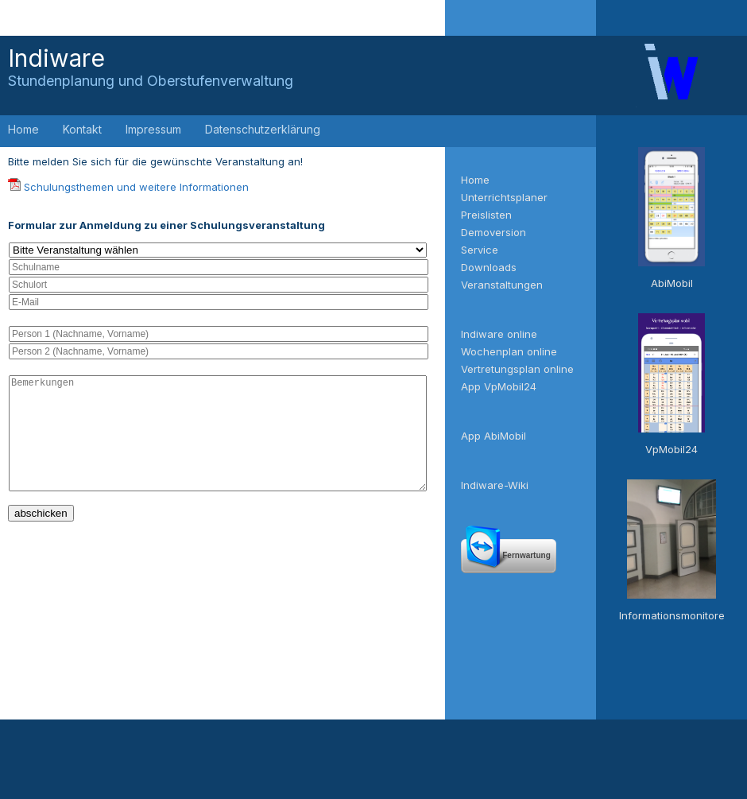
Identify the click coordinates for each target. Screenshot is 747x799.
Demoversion (493, 232)
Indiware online (499, 334)
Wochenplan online (509, 351)
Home (23, 129)
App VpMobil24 (498, 386)
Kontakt (82, 129)
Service (479, 249)
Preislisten (486, 214)
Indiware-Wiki (494, 485)
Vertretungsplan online (517, 369)
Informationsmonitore (672, 615)
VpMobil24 (671, 449)
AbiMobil (672, 283)
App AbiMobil (493, 435)
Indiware (150, 66)
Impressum (153, 129)
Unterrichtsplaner (504, 197)
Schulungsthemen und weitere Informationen (136, 186)
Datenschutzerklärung (262, 129)
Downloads (489, 267)
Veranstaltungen (502, 284)
